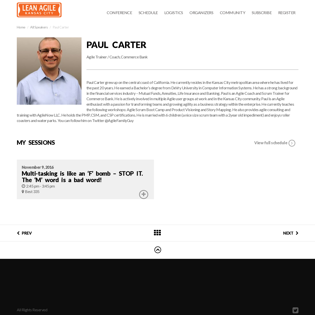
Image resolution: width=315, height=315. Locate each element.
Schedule (148, 12)
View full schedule (275, 143)
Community (232, 12)
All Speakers (39, 27)
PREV (24, 233)
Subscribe (262, 12)
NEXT (290, 233)
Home (21, 27)
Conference (119, 12)
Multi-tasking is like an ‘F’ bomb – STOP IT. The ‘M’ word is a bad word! (82, 176)
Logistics (173, 12)
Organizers (201, 12)
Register (286, 12)
